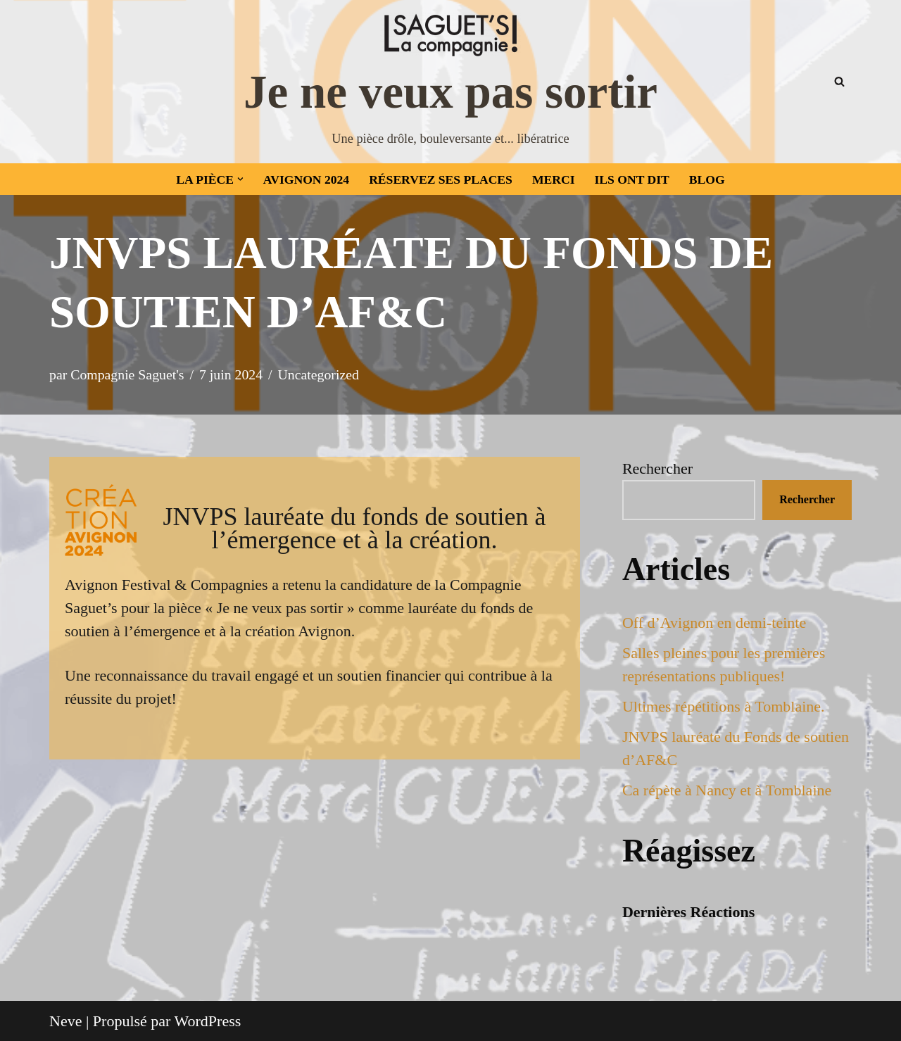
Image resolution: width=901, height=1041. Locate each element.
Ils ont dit (632, 179)
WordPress (208, 1021)
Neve (65, 1021)
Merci (553, 179)
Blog (707, 179)
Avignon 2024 (306, 179)
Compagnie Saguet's (127, 374)
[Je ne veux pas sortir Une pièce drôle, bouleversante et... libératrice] (450, 82)
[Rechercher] (839, 81)
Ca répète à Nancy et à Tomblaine (726, 790)
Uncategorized (318, 374)
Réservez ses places (440, 179)
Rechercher (657, 468)
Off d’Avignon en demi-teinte (714, 622)
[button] (240, 179)
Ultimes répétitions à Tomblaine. (723, 706)
